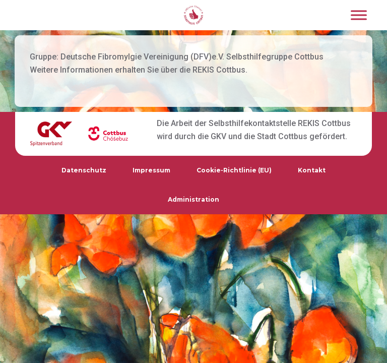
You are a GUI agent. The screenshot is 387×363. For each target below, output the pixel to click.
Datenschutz (83, 170)
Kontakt (312, 170)
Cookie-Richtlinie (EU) (234, 170)
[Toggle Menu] (359, 15)
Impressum (151, 170)
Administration (193, 199)
